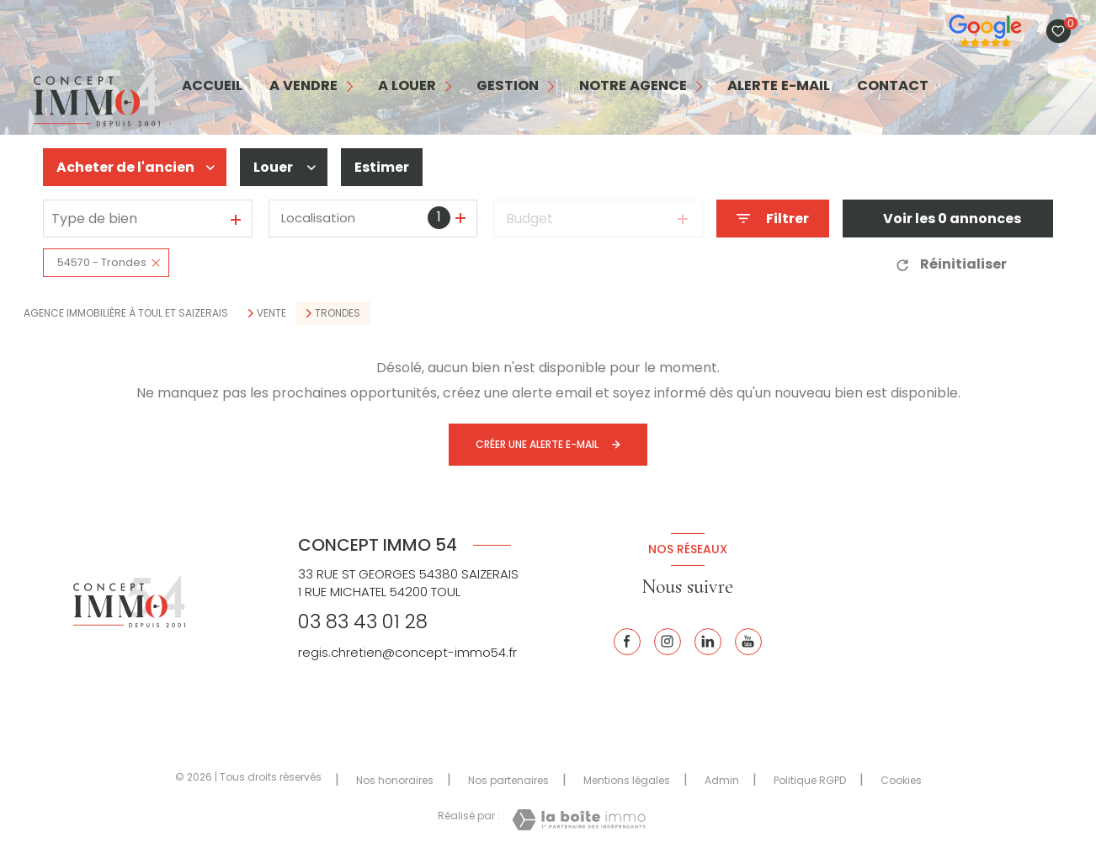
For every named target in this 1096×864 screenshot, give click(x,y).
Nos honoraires (395, 780)
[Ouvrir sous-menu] (350, 86)
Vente (271, 313)
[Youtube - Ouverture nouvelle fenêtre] (748, 641)
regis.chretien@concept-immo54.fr (407, 652)
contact (892, 86)
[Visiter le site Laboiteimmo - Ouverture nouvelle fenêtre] (578, 819)
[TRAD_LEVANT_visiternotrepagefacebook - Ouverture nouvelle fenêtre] (627, 641)
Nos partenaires (508, 780)
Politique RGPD (810, 780)
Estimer (381, 167)
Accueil (212, 86)
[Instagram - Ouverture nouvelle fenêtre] (667, 641)
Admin (722, 780)
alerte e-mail (778, 86)
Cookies (901, 781)
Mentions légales (626, 780)
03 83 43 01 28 (363, 621)
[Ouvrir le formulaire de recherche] (772, 218)
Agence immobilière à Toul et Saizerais (126, 313)
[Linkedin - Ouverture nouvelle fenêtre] (707, 641)
